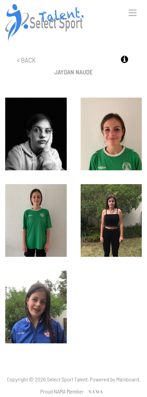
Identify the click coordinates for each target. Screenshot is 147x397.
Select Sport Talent (45, 23)
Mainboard (127, 379)
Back (26, 60)
